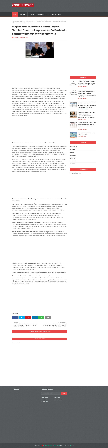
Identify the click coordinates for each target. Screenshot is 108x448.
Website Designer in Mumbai (52, 445)
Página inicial (15, 21)
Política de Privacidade (44, 401)
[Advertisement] (39, 75)
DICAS (72, 152)
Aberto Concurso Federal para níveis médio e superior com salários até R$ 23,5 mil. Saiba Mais (87, 125)
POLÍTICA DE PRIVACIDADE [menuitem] (53, 14)
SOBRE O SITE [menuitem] (22, 14)
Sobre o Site (57, 400)
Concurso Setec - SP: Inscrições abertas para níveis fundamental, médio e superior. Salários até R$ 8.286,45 (87, 104)
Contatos (57, 397)
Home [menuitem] (14, 14)
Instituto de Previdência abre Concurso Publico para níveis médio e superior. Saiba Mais (86, 83)
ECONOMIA (73, 155)
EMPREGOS (73, 161)
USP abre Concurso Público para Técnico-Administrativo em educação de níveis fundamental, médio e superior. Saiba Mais (87, 93)
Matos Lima (16, 37)
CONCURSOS (73, 146)
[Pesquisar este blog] (51, 393)
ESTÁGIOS (73, 164)
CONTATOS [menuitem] (40, 14)
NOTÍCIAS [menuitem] (31, 14)
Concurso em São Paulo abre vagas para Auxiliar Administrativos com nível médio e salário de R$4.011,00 (86, 114)
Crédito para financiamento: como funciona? (86, 134)
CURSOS (72, 149)
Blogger (71, 445)
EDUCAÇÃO (73, 158)
